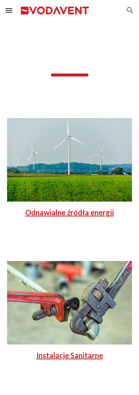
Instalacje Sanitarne (69, 355)
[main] (69, 64)
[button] (9, 10)
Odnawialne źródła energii (69, 212)
